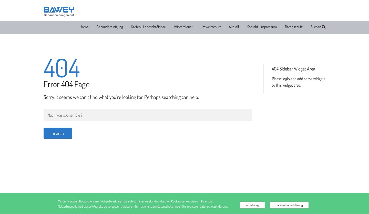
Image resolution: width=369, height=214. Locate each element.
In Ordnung (252, 205)
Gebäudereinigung (110, 26)
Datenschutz (294, 26)
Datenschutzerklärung (289, 205)
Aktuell (234, 26)
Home (84, 26)
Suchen (318, 26)
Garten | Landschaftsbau (148, 26)
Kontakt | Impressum (262, 26)
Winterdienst (183, 26)
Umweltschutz (210, 26)
